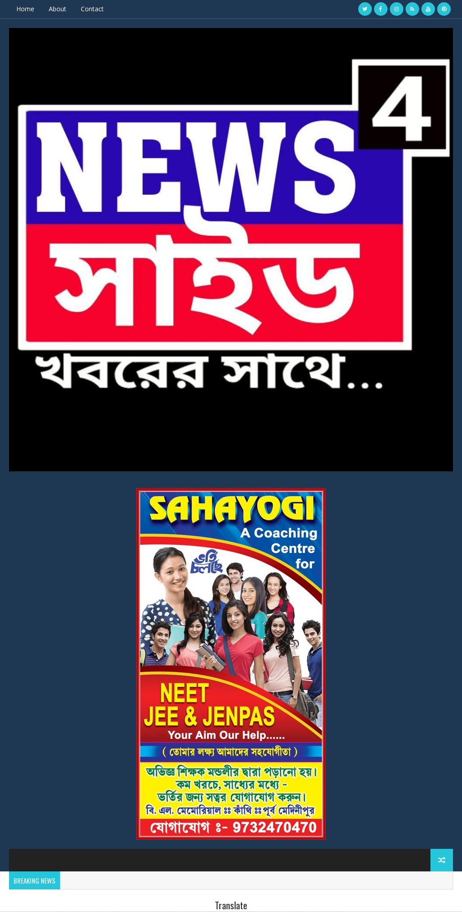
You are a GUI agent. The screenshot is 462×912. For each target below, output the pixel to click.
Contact (92, 9)
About (57, 9)
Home (25, 9)
